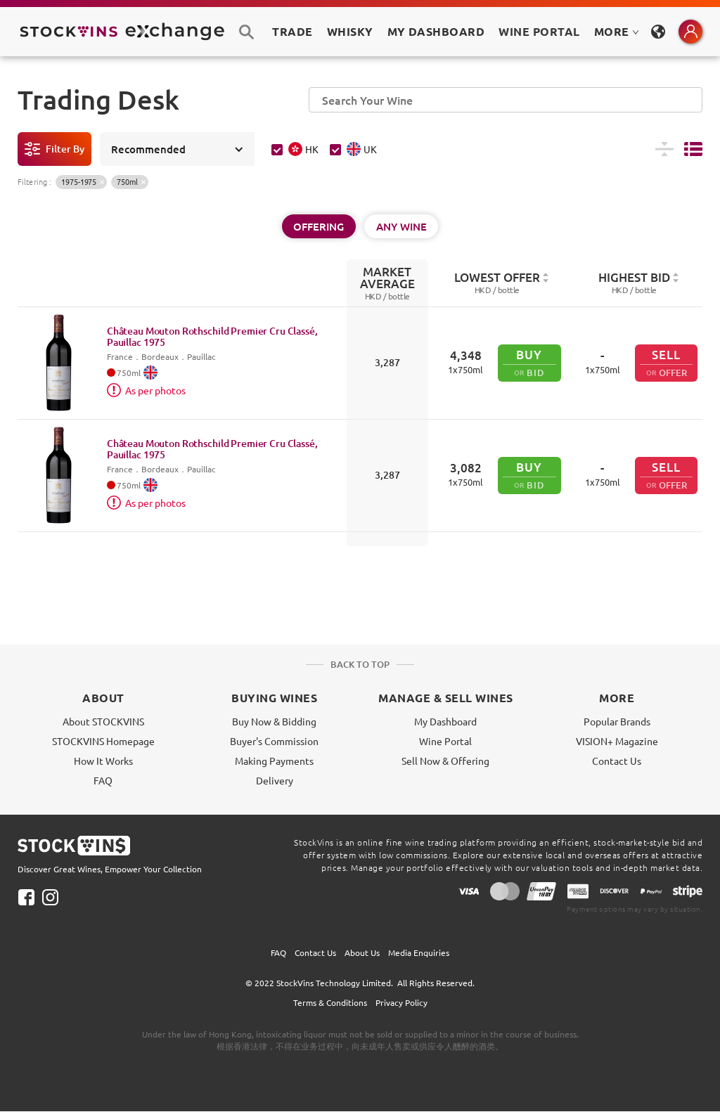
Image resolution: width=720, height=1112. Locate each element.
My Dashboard (445, 721)
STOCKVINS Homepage (103, 741)
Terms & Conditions (330, 1002)
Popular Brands (617, 721)
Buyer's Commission (274, 741)
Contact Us (616, 760)
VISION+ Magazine (617, 741)
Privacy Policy (401, 1002)
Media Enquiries (418, 952)
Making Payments (274, 760)
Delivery (274, 780)
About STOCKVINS (103, 721)
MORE (616, 31)
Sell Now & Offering (445, 760)
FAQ (103, 780)
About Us (362, 952)
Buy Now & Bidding (274, 721)
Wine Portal (539, 31)
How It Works (103, 760)
